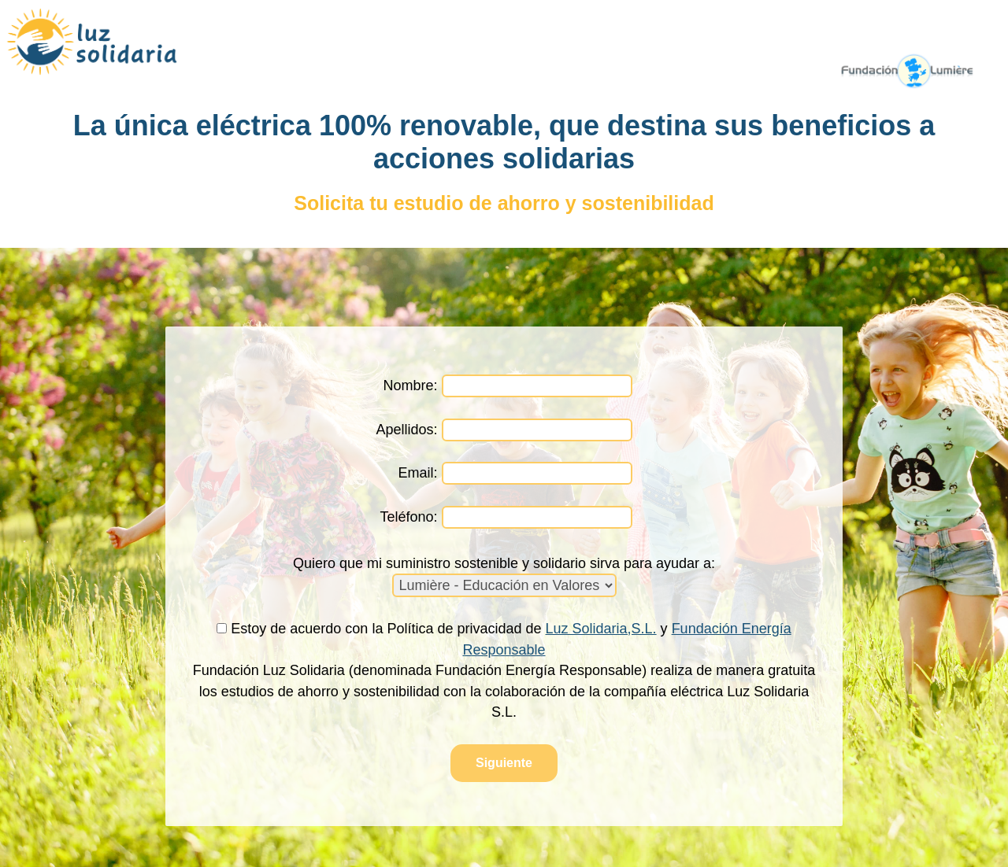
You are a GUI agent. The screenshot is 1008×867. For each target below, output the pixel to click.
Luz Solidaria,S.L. (601, 628)
